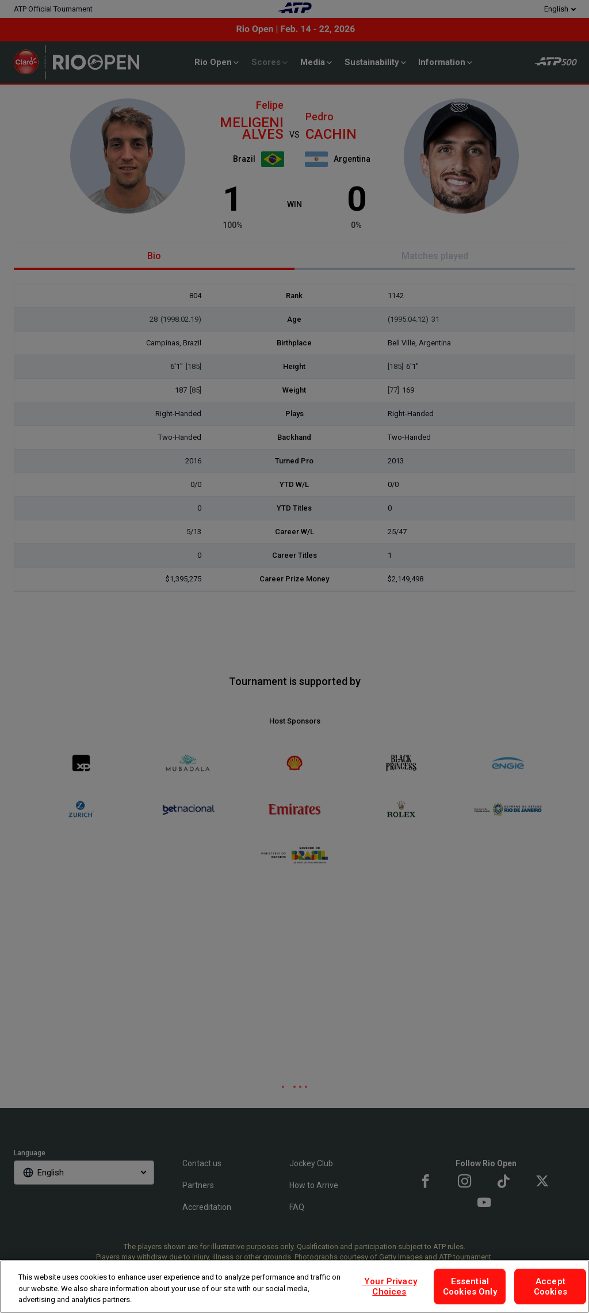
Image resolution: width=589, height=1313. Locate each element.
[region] (294, 1286)
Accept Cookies (550, 1286)
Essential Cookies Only (470, 1286)
